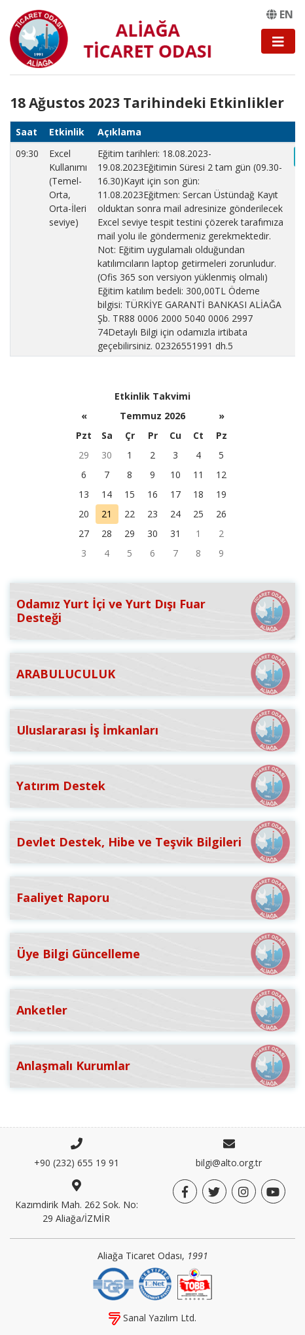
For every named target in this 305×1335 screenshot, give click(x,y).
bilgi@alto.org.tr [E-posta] (229, 1162)
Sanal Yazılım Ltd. (152, 1317)
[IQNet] (155, 1282)
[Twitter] (214, 1191)
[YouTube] (273, 1191)
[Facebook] (185, 1191)
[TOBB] (194, 1282)
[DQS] (113, 1282)
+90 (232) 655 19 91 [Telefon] (76, 1162)
